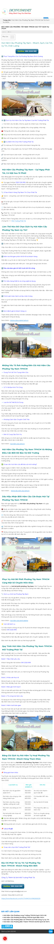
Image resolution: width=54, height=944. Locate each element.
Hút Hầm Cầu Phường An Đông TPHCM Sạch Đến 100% (23, 917)
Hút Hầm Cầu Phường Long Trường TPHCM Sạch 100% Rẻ (24, 915)
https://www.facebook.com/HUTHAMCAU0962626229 (20, 898)
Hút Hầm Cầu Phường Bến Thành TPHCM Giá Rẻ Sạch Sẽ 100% (26, 922)
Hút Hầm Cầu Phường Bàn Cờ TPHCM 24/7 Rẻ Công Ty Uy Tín (26, 920)
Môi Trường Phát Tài (19, 221)
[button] (11, 37)
